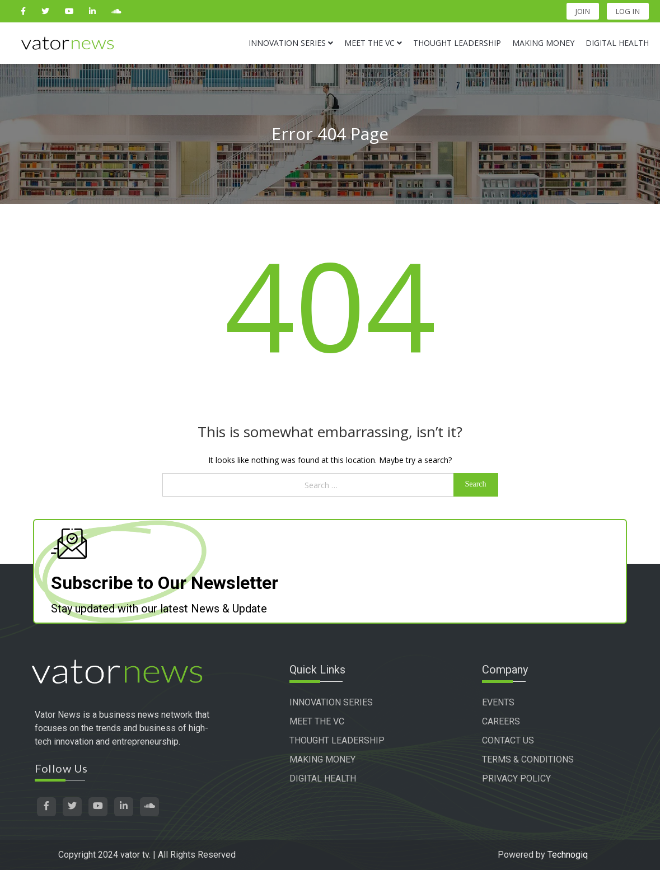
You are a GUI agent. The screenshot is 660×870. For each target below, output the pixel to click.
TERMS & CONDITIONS (528, 759)
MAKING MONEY (322, 759)
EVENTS (498, 702)
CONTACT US (508, 740)
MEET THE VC (316, 721)
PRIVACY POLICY (516, 778)
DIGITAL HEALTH (322, 778)
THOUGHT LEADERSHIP (337, 740)
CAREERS (501, 721)
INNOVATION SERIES (331, 702)
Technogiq (567, 854)
